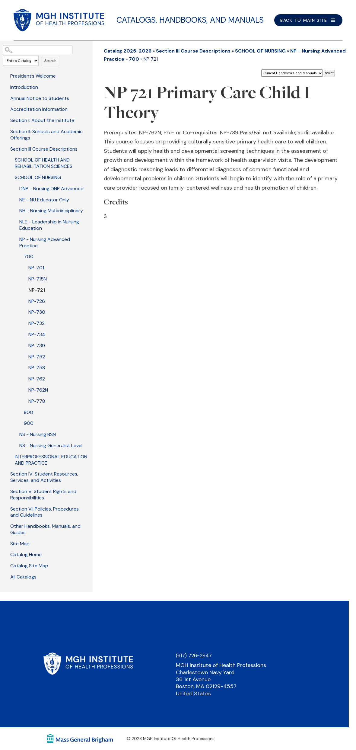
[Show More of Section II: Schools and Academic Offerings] (6, 131)
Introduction (24, 87)
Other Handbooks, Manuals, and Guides (45, 529)
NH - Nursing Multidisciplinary (51, 210)
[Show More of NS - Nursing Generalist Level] (15, 445)
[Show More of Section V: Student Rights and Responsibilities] (6, 491)
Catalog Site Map (29, 565)
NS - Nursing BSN (37, 434)
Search (50, 60)
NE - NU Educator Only (44, 200)
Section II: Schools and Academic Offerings (46, 134)
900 (28, 423)
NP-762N (38, 390)
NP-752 (36, 357)
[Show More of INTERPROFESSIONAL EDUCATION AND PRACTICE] (11, 456)
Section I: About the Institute (42, 120)
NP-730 (36, 312)
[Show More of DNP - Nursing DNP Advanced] (15, 188)
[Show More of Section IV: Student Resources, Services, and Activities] (6, 473)
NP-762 (36, 379)
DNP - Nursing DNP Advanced (51, 188)
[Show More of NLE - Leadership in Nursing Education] (15, 221)
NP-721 (36, 290)
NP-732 (36, 323)
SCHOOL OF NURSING (38, 177)
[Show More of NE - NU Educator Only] (15, 199)
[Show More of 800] (20, 412)
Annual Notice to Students (39, 98)
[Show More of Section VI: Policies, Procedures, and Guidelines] (6, 508)
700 (28, 256)
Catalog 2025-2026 (127, 51)
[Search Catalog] (37, 50)
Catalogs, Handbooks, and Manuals (190, 20)
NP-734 (36, 334)
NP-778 (36, 401)
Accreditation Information (39, 109)
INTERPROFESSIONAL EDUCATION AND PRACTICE (51, 460)
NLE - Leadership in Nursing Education (49, 225)
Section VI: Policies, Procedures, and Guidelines (45, 512)
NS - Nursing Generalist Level (50, 445)
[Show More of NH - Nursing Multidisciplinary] (15, 210)
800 (28, 412)
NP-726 (36, 301)
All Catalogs (23, 577)
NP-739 (36, 345)
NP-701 (36, 267)
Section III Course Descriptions (44, 149)
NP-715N (37, 279)
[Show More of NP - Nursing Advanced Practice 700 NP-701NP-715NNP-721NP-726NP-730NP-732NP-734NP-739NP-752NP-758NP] (15, 239)
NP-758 (36, 367)
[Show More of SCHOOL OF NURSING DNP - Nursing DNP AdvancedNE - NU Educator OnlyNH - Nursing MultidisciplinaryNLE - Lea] (11, 177)
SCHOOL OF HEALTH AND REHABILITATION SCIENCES (43, 163)
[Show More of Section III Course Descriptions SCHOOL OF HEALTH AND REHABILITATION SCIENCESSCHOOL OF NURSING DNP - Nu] (6, 149)
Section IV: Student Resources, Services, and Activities (44, 477)
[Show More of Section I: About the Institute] (6, 120)
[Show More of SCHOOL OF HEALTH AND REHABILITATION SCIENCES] (11, 159)
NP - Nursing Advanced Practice (44, 242)
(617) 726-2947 (194, 655)
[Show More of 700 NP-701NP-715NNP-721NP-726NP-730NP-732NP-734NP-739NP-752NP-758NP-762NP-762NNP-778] (20, 256)
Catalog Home (26, 554)
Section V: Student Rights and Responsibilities (43, 494)
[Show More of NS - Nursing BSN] (15, 434)
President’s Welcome (33, 76)
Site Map (20, 543)
